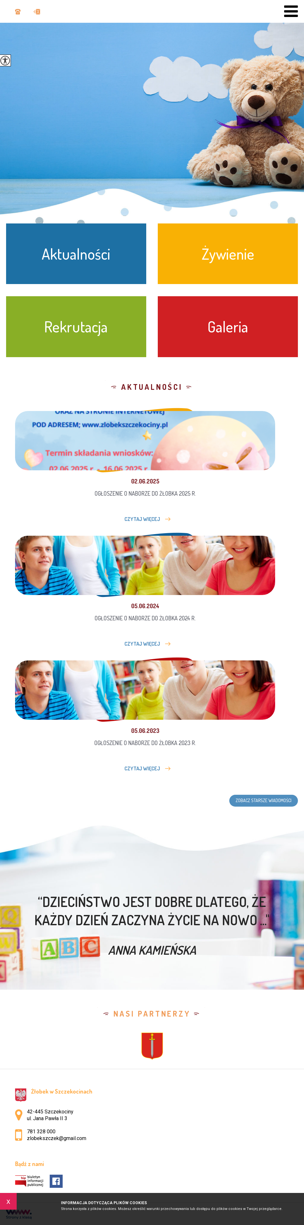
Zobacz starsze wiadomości (263, 800)
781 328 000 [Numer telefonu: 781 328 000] (41, 1132)
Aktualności (152, 387)
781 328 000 (18, 11)
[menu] (291, 11)
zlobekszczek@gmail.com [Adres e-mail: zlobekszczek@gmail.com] (56, 1138)
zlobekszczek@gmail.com (36, 11)
